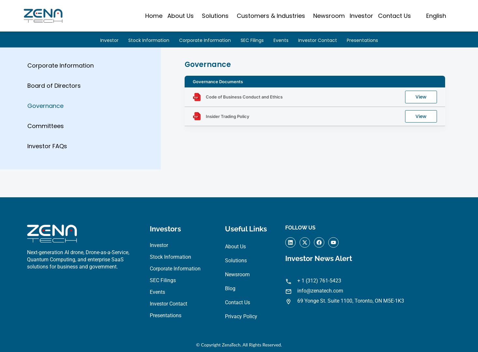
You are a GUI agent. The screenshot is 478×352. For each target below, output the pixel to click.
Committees (45, 129)
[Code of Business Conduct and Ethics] (197, 99)
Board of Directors (54, 88)
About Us (180, 16)
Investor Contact (317, 40)
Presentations (362, 40)
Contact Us (394, 16)
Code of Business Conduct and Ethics (244, 99)
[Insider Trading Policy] (197, 119)
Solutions (215, 16)
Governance (45, 108)
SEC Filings (252, 40)
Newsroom (329, 16)
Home (153, 16)
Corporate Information (205, 40)
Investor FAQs (47, 149)
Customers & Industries (271, 16)
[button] (182, 16)
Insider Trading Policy (227, 119)
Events (281, 40)
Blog (230, 290)
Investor (361, 16)
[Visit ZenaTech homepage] (43, 16)
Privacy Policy (241, 318)
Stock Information (148, 40)
